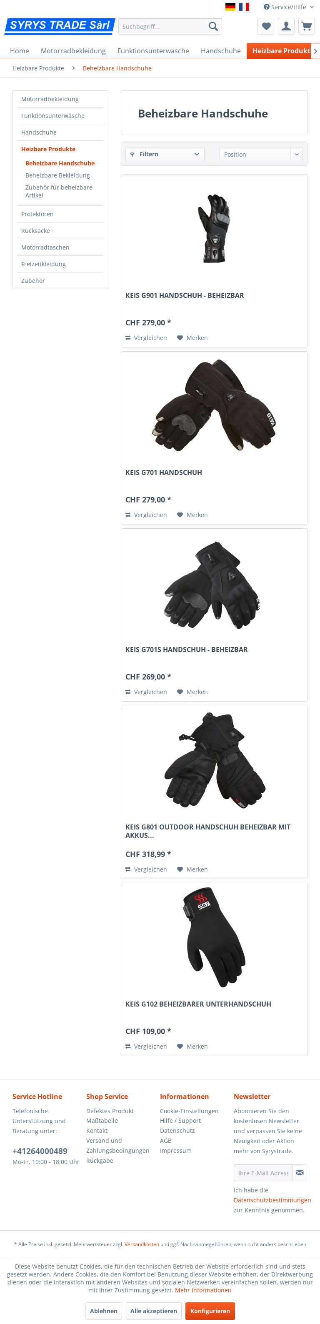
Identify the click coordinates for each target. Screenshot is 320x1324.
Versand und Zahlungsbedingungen (118, 1145)
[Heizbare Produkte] (283, 51)
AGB (166, 1140)
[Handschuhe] (221, 51)
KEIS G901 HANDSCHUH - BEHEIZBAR (184, 295)
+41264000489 (40, 1151)
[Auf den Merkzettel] (192, 338)
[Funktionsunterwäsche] (153, 51)
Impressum (176, 1150)
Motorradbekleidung (50, 99)
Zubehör (33, 281)
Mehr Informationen (203, 1290)
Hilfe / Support (180, 1120)
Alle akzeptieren (153, 1311)
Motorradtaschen (45, 247)
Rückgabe (99, 1160)
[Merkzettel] (266, 26)
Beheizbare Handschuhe (60, 163)
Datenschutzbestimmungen (272, 1200)
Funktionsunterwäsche (53, 116)
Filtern (144, 154)
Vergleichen (146, 338)
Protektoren (37, 214)
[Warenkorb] (306, 26)
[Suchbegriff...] (170, 26)
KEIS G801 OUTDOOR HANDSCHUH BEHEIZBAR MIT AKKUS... (207, 831)
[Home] (19, 51)
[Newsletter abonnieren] (299, 1172)
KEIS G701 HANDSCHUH (163, 472)
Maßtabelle (102, 1120)
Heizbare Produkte (48, 149)
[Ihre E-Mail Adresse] (263, 1172)
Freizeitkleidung (43, 264)
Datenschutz (177, 1130)
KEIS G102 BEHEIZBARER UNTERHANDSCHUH (198, 1004)
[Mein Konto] (286, 26)
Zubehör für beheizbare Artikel (58, 191)
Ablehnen (104, 1311)
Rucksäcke (35, 231)
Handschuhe (39, 132)
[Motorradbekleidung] (73, 51)
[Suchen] (213, 26)
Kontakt (97, 1130)
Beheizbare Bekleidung (57, 175)
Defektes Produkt (110, 1111)
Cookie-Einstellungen (189, 1111)
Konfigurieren (210, 1311)
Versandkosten (142, 1244)
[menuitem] (170, 26)
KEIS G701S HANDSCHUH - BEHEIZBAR (186, 649)
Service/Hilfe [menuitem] (286, 7)
